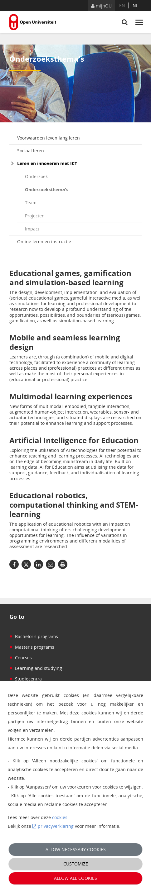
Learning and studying (35, 668)
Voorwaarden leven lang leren (48, 138)
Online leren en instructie (44, 241)
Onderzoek (36, 176)
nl (135, 5)
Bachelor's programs (33, 636)
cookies (59, 817)
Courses (20, 658)
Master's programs (31, 647)
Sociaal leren (30, 151)
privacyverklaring (56, 826)
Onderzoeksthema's (46, 189)
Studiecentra (25, 679)
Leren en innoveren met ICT (47, 163)
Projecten (35, 216)
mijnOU (101, 6)
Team (31, 203)
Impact (32, 229)
